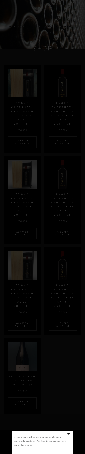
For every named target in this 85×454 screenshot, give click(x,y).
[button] (68, 435)
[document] (42, 227)
